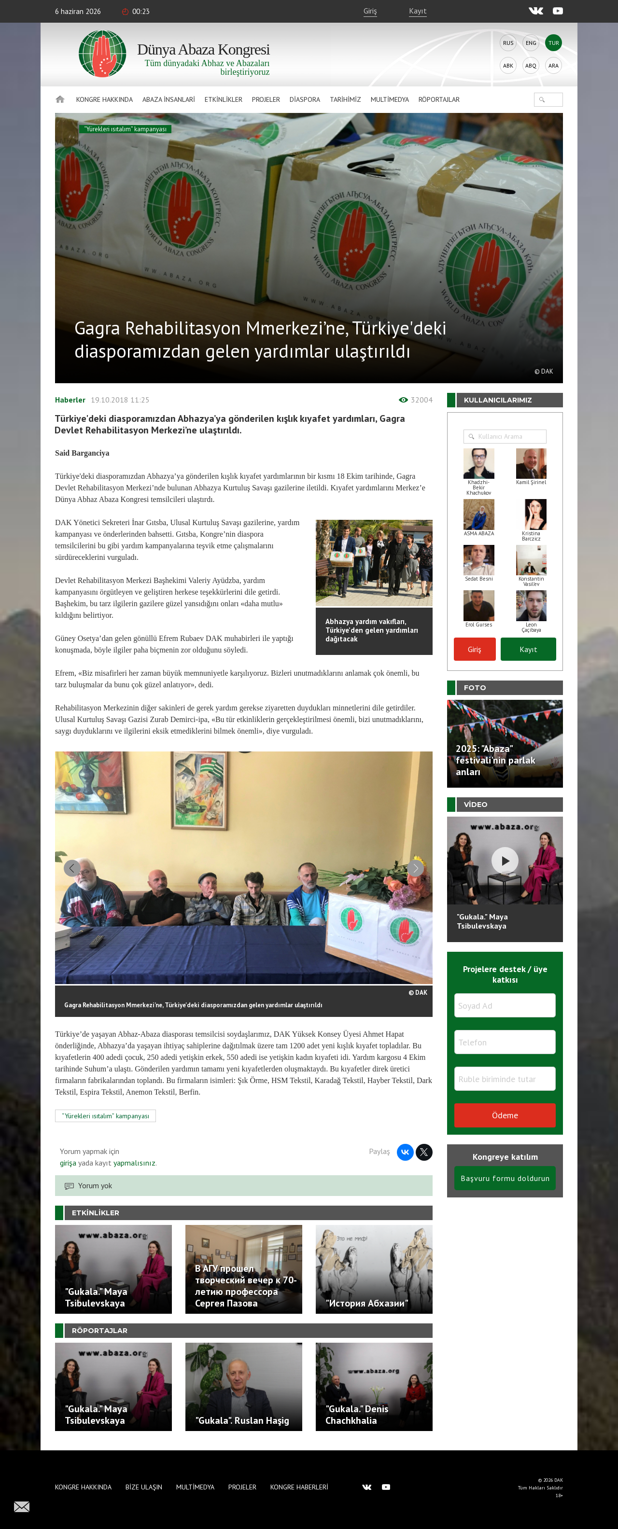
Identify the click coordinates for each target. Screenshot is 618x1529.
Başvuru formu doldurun (505, 1178)
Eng (531, 42)
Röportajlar (439, 99)
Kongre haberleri (299, 1487)
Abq (530, 65)
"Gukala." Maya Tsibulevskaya (482, 921)
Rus (508, 42)
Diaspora (305, 99)
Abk (508, 65)
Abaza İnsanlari (168, 99)
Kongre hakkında (104, 99)
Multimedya (390, 99)
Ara (553, 65)
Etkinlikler (223, 99)
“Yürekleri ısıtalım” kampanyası (125, 129)
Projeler (266, 99)
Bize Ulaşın (144, 1487)
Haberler (70, 399)
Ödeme (505, 1115)
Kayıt (418, 10)
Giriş (370, 10)
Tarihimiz (345, 99)
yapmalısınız (133, 1163)
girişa (68, 1163)
